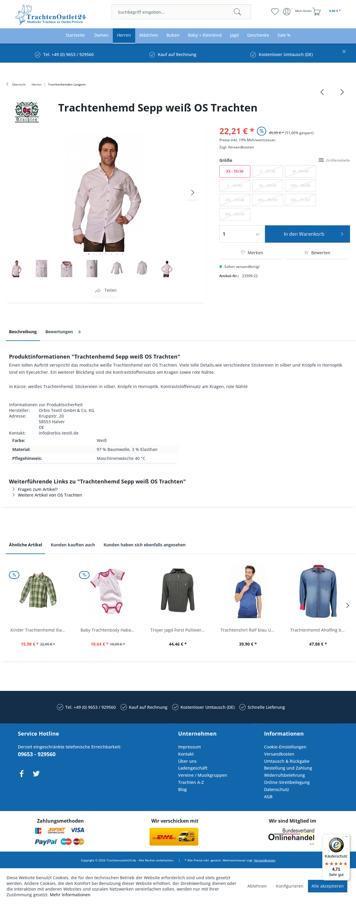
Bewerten (317, 252)
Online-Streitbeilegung (287, 782)
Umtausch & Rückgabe (286, 761)
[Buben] (173, 35)
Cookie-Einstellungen (285, 747)
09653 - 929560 (37, 754)
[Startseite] (75, 35)
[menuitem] (181, 11)
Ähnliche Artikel (25, 545)
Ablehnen (257, 886)
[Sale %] (284, 35)
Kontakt (186, 754)
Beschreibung (23, 331)
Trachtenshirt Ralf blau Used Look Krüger (250, 630)
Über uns (187, 761)
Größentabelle (334, 160)
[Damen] (101, 35)
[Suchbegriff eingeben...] (181, 11)
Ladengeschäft (192, 768)
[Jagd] (234, 35)
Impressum (189, 747)
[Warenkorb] (327, 12)
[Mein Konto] (298, 12)
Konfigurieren (289, 886)
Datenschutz (276, 789)
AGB (268, 796)
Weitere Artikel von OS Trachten (45, 495)
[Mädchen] (148, 35)
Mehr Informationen (70, 894)
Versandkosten (241, 147)
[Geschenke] (258, 35)
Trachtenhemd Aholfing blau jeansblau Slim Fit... (319, 630)
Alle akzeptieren (328, 886)
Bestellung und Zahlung (288, 768)
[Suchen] (237, 11)
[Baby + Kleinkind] (205, 35)
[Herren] (124, 35)
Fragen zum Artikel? (33, 489)
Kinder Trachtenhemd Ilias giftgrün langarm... (39, 630)
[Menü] (346, 837)
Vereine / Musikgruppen (202, 775)
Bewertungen (64, 332)
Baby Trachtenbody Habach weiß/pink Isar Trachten (110, 630)
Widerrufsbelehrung (284, 775)
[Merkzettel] (275, 12)
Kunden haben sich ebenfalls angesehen (145, 545)
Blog (182, 789)
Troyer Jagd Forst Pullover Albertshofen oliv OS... (179, 630)
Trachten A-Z (191, 782)
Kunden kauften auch (73, 545)
